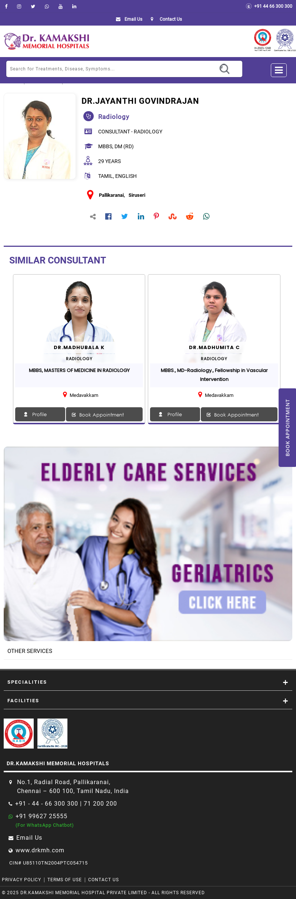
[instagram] (19, 6)
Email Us (127, 19)
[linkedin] (74, 6)
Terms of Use (64, 879)
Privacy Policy (21, 879)
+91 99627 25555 (41, 816)
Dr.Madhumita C (214, 347)
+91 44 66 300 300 (269, 6)
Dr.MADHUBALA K (79, 347)
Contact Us (103, 879)
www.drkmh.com (40, 850)
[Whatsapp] (47, 6)
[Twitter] (33, 6)
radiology (113, 116)
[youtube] (61, 6)
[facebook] (6, 6)
